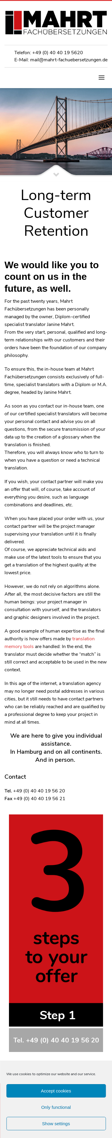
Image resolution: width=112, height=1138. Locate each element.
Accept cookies (56, 1090)
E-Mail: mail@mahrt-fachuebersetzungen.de (61, 60)
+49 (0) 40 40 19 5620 (57, 52)
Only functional (56, 1107)
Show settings (56, 1123)
